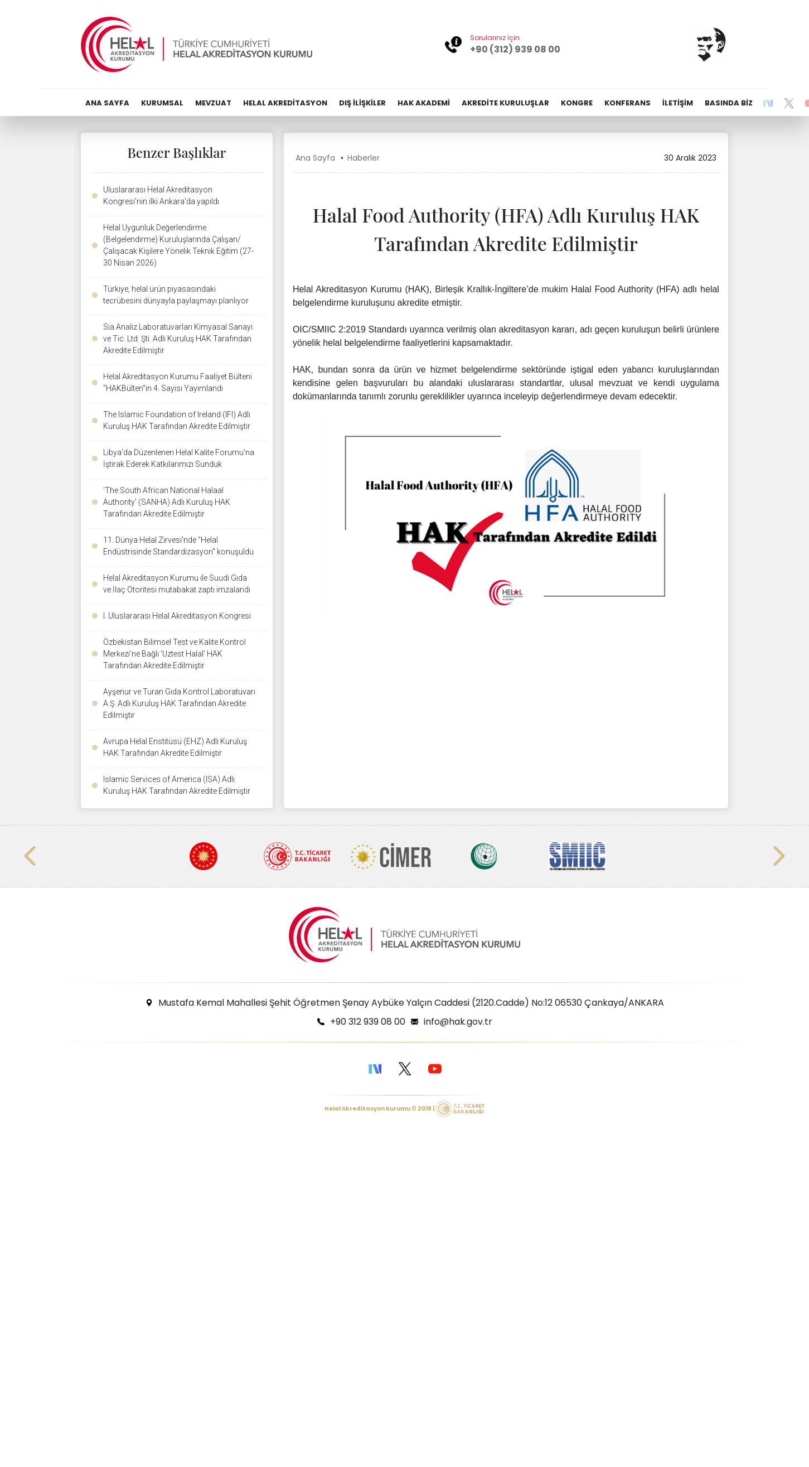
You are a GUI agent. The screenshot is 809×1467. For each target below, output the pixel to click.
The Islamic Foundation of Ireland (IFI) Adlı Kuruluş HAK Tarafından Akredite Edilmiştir (176, 420)
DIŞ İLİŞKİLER (362, 103)
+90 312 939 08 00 (367, 1021)
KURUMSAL (162, 103)
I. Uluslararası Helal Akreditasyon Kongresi (177, 615)
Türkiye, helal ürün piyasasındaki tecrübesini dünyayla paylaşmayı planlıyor (176, 294)
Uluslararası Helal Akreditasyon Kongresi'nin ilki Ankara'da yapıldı (161, 195)
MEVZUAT (213, 103)
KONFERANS (627, 103)
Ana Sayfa (315, 157)
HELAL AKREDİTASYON (285, 103)
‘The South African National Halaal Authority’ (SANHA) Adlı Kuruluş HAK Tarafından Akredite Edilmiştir (166, 502)
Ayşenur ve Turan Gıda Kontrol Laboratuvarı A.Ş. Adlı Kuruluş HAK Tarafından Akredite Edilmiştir (179, 703)
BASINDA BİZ (729, 103)
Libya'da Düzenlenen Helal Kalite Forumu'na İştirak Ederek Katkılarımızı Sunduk (178, 458)
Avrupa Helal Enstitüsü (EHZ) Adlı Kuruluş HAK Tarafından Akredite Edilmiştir (175, 747)
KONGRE (577, 103)
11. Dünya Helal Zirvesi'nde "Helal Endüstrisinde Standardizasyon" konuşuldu (178, 545)
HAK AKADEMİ (424, 103)
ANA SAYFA (107, 103)
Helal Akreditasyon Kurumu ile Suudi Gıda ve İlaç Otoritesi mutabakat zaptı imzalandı (176, 583)
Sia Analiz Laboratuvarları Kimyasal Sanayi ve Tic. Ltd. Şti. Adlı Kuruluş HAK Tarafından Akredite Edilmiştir (178, 338)
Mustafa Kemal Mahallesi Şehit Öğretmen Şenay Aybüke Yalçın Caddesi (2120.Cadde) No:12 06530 (411, 1002)
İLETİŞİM (677, 103)
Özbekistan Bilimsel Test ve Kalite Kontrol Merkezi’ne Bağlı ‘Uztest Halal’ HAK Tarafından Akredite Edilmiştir (174, 654)
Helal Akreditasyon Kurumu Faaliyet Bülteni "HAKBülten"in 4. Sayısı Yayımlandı (177, 382)
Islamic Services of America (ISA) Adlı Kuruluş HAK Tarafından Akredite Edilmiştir (176, 785)
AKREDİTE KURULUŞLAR (505, 103)
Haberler (363, 157)
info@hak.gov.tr (458, 1021)
